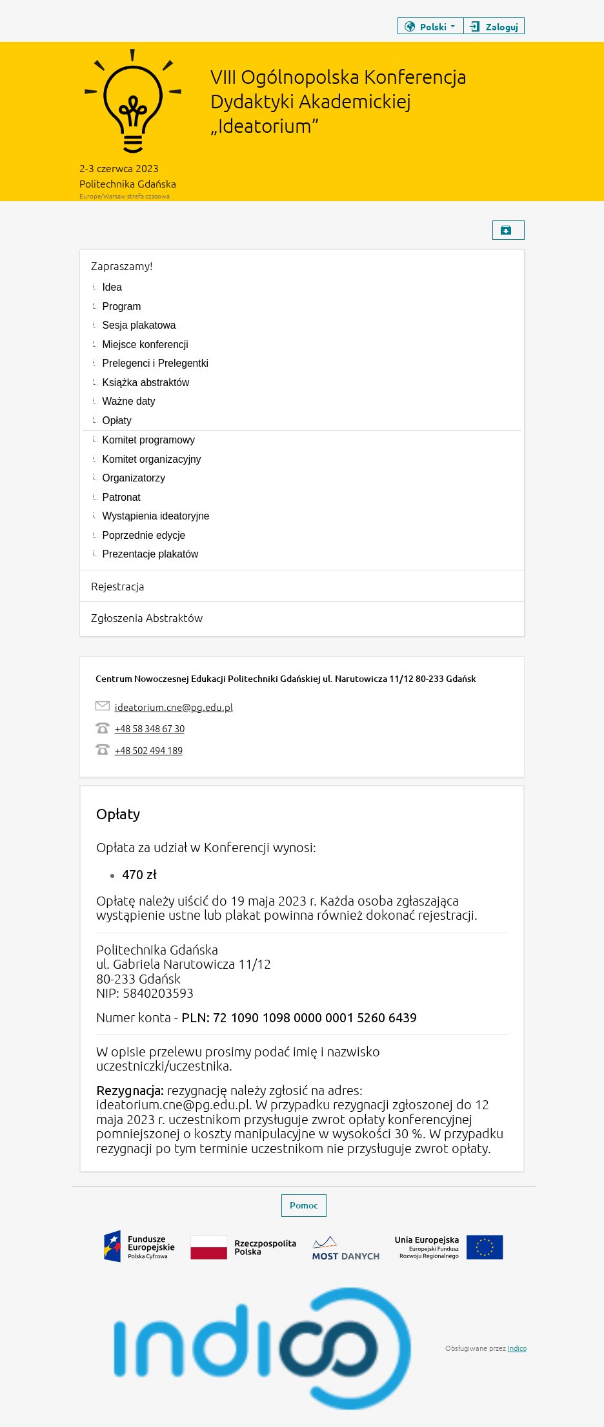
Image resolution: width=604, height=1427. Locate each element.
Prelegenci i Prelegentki (155, 363)
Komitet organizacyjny (152, 459)
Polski (433, 26)
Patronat (122, 497)
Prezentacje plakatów (151, 553)
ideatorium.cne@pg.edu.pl (174, 707)
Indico (517, 1348)
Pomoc (304, 1205)
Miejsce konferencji (145, 344)
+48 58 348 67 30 (150, 728)
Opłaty (117, 420)
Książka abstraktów (146, 382)
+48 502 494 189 (149, 750)
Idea (112, 287)
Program (122, 306)
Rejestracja (118, 586)
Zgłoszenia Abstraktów (147, 617)
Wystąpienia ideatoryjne (156, 515)
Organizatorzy (134, 477)
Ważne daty (129, 401)
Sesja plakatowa (139, 325)
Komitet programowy (149, 439)
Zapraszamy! (122, 265)
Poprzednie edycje (144, 535)
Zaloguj (502, 26)
